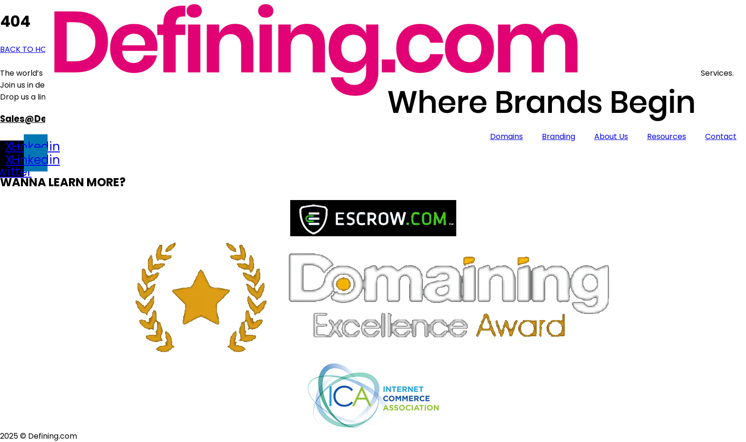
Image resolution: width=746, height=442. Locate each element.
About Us (611, 136)
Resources (666, 136)
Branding (558, 136)
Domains (506, 136)
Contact (720, 136)
